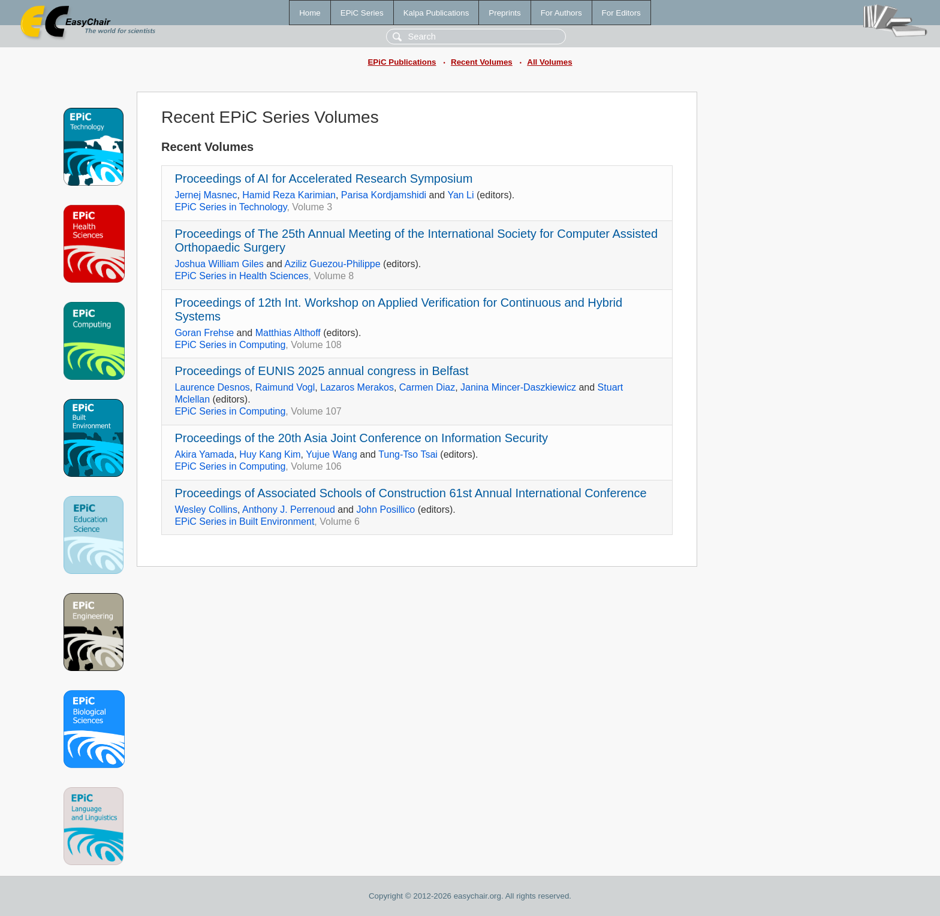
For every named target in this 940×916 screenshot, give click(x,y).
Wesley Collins (205, 509)
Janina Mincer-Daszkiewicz (518, 387)
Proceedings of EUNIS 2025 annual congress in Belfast (321, 370)
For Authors (561, 12)
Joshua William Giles (218, 264)
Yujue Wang (331, 454)
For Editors (621, 12)
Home (310, 12)
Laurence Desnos (211, 387)
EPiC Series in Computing (229, 345)
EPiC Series (362, 12)
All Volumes (549, 62)
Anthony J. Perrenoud (288, 509)
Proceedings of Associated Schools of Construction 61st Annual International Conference (410, 493)
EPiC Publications (401, 62)
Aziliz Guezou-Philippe (333, 264)
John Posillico (385, 509)
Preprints (504, 12)
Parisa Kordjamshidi (383, 195)
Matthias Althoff (288, 333)
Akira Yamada (204, 454)
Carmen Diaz (427, 387)
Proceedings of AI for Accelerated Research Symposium (323, 178)
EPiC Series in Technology (230, 207)
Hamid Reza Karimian (289, 195)
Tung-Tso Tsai (408, 454)
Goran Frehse (204, 333)
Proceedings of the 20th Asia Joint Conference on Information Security (361, 438)
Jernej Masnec (205, 195)
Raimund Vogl (285, 387)
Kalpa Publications (436, 12)
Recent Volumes (482, 62)
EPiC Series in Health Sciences (241, 276)
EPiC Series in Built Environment (244, 521)
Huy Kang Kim (269, 454)
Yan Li (460, 195)
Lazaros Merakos (357, 387)
